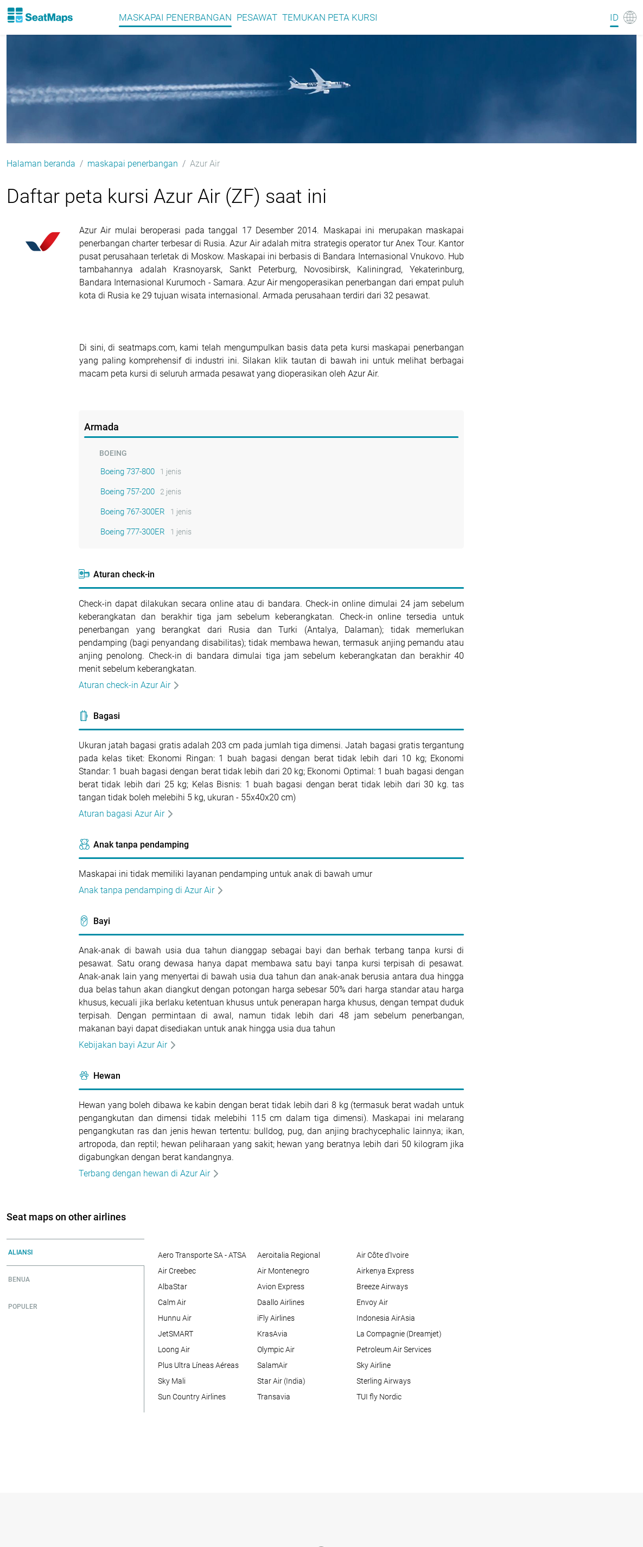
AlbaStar (172, 1286)
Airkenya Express (385, 1270)
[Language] (623, 17)
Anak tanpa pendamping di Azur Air (151, 890)
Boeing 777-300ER (132, 532)
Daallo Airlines (280, 1302)
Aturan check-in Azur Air (129, 685)
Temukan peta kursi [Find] (330, 17)
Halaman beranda (41, 163)
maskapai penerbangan (175, 17)
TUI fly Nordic (379, 1396)
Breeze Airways (382, 1286)
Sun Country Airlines (192, 1396)
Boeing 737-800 (127, 471)
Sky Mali (172, 1381)
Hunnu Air (175, 1318)
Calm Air (172, 1302)
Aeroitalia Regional (288, 1255)
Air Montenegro (283, 1270)
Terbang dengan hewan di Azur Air (149, 1173)
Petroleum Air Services (393, 1349)
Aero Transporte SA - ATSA (202, 1255)
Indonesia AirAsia (385, 1318)
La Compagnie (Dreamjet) (399, 1333)
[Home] (40, 15)
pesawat (257, 17)
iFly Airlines (276, 1318)
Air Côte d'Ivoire (382, 1255)
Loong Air (174, 1349)
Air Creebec (177, 1270)
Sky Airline (373, 1365)
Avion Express (280, 1286)
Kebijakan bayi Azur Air (128, 1045)
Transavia (273, 1396)
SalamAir (272, 1365)
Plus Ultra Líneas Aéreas (198, 1365)
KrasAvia (272, 1333)
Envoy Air (372, 1302)
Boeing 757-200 (127, 491)
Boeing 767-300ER (132, 512)
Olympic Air (276, 1349)
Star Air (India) (281, 1381)
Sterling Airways (383, 1381)
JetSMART (175, 1333)
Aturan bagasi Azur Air (126, 813)
